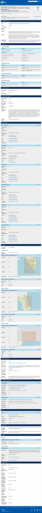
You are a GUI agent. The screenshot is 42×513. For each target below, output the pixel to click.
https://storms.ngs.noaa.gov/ (13, 414)
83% (38, 8)
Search (10, 4)
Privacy (25, 507)
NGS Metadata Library (5, 6)
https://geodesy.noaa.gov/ (13, 140)
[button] (19, 258)
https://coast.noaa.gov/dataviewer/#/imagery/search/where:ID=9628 (20, 399)
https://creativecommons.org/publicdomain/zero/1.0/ (17, 362)
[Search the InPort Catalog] (33, 1)
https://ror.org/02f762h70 (13, 138)
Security (27, 507)
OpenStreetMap (38, 345)
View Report (38, 9)
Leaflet (34, 345)
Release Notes (15, 507)
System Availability (20, 507)
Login (2, 4)
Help (18, 4)
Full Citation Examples (37, 16)
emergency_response (12, 6)
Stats (14, 4)
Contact (11, 507)
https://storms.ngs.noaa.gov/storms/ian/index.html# (17, 385)
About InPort (7, 507)
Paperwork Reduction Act (32, 507)
